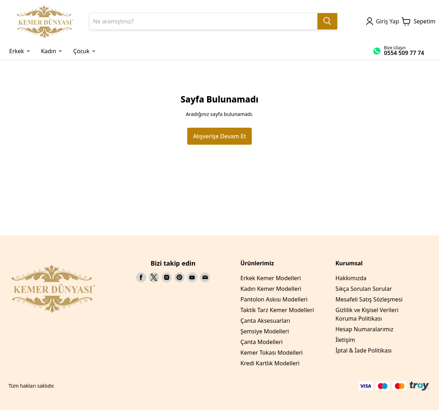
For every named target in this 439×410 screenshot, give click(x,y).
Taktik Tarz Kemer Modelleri (277, 310)
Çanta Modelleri (261, 342)
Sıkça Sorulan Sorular (363, 289)
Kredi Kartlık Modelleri (270, 363)
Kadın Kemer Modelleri (270, 289)
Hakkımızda (350, 278)
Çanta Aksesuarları (265, 321)
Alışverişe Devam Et (219, 136)
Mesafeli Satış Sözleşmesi (368, 299)
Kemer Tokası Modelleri (271, 352)
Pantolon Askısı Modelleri (273, 299)
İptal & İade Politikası (363, 350)
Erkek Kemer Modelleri (270, 278)
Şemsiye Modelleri (264, 331)
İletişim (345, 340)
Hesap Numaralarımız (364, 329)
